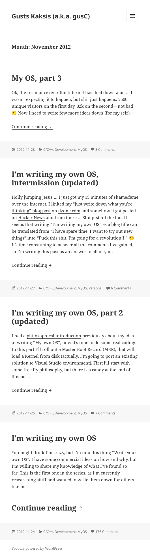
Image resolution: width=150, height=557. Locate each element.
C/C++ (48, 149)
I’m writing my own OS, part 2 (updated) (67, 317)
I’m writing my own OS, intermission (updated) (55, 178)
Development (65, 149)
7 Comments (105, 413)
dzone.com (69, 210)
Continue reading (32, 126)
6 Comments (121, 288)
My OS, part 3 (37, 78)
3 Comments (105, 149)
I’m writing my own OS (54, 438)
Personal (95, 288)
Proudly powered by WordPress (37, 548)
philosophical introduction (54, 335)
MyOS (82, 149)
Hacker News (31, 217)
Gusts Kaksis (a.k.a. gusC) (51, 16)
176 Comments (107, 531)
